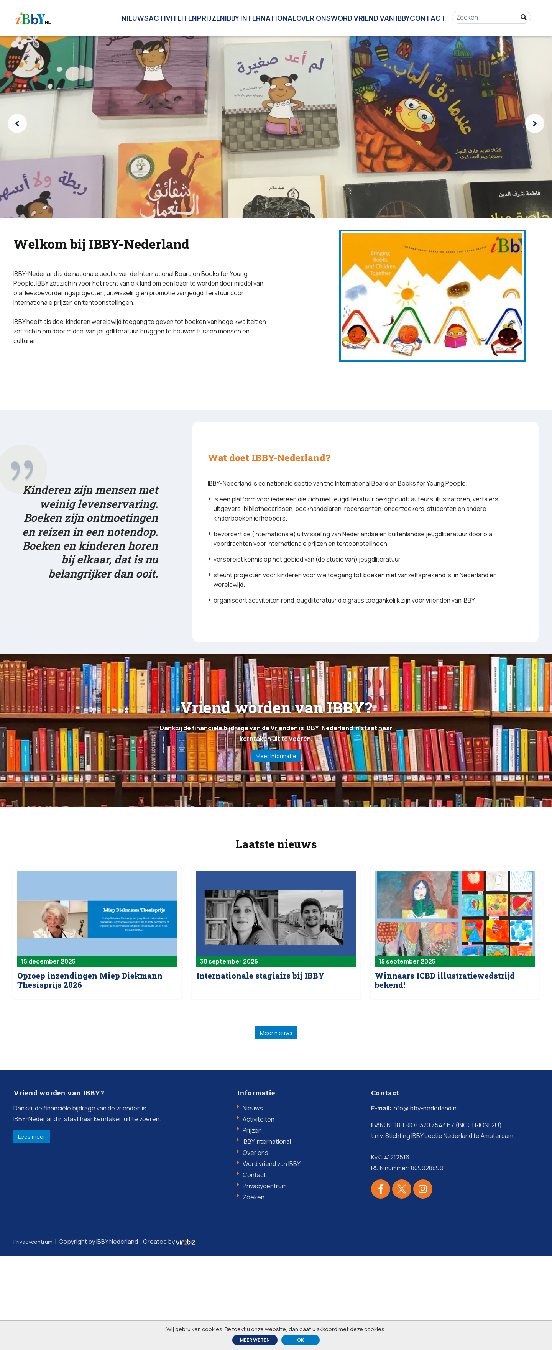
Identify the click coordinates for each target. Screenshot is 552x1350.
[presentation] (17, 123)
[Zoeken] (489, 15)
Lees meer (44, 1233)
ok (300, 1340)
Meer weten (255, 1340)
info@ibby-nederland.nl (425, 1202)
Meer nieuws (276, 1124)
